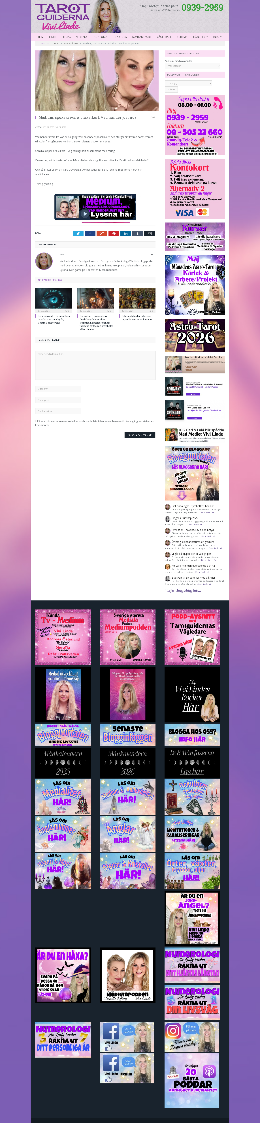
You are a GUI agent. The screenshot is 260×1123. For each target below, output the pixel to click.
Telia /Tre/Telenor (75, 36)
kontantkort (142, 36)
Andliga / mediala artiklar (178, 61)
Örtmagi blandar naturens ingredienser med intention (137, 317)
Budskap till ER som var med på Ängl (193, 577)
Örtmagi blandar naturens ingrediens (193, 542)
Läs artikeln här (207, 512)
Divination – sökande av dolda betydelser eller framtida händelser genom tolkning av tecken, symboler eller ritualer (96, 322)
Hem (41, 36)
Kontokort (102, 36)
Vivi (40, 127)
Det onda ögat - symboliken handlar (193, 506)
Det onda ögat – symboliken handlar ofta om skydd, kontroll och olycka (54, 319)
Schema (182, 36)
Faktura (121, 36)
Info (216, 36)
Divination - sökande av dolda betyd (193, 530)
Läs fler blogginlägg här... (183, 590)
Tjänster (199, 36)
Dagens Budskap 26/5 (185, 518)
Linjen (53, 36)
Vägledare (164, 36)
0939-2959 (202, 7)
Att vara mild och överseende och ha (193, 565)
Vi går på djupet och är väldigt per (191, 553)
